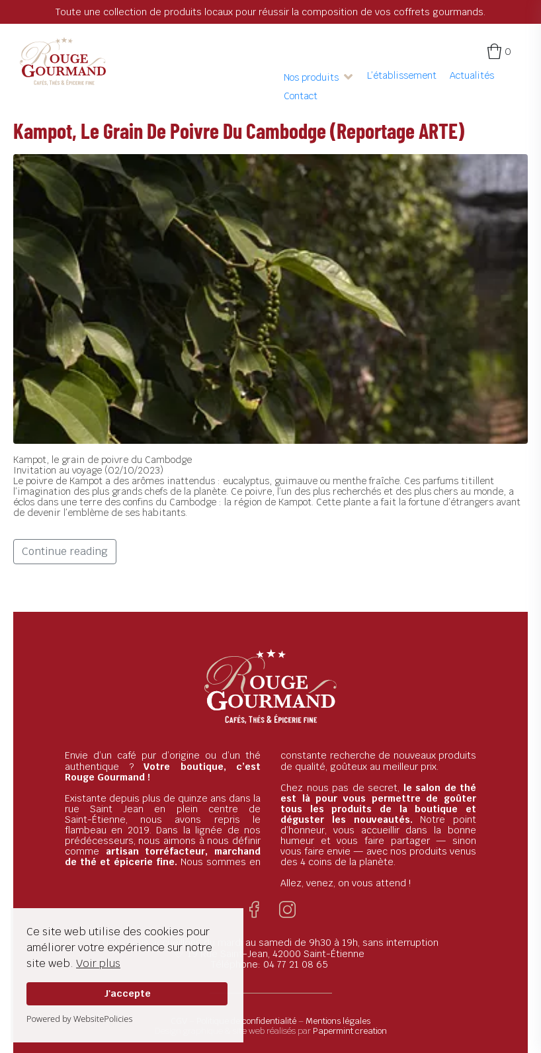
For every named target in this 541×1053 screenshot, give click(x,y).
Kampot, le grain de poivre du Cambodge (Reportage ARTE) (238, 130)
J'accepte (127, 993)
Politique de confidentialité (246, 1021)
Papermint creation (350, 1030)
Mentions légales (338, 1021)
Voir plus (98, 963)
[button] (318, 77)
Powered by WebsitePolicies (79, 1019)
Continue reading (65, 551)
